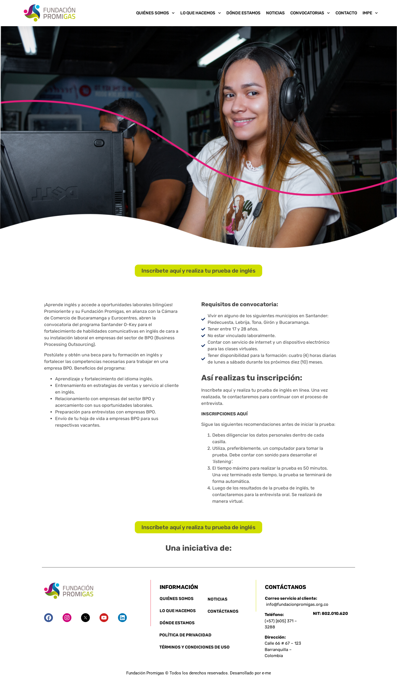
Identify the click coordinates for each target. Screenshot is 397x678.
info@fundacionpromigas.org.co (297, 604)
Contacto (346, 12)
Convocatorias (310, 13)
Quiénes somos (155, 13)
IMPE (370, 13)
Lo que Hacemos (200, 13)
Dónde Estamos (243, 12)
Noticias (275, 12)
